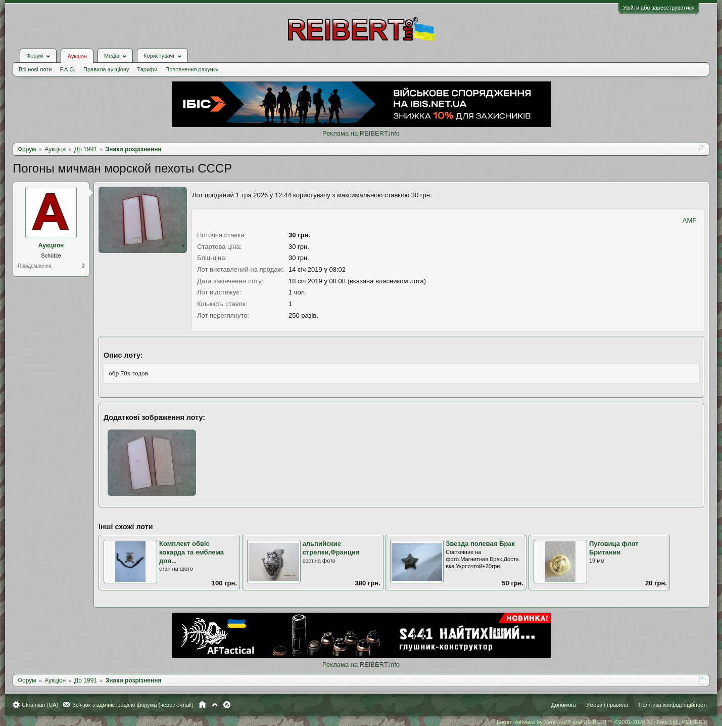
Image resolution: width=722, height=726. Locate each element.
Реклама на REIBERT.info (361, 133)
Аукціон (76, 56)
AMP (690, 220)
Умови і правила (607, 705)
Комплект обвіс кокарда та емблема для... (191, 552)
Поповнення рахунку (191, 69)
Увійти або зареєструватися (659, 8)
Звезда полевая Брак (480, 543)
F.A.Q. (67, 69)
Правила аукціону (106, 69)
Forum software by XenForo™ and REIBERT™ (602, 722)
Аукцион (51, 245)
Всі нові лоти (35, 69)
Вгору (214, 704)
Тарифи (147, 69)
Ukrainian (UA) (40, 705)
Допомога (563, 705)
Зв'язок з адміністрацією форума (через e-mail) (133, 705)
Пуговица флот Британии (614, 548)
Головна (202, 704)
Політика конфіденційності (673, 705)
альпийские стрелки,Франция (331, 548)
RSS (226, 704)
